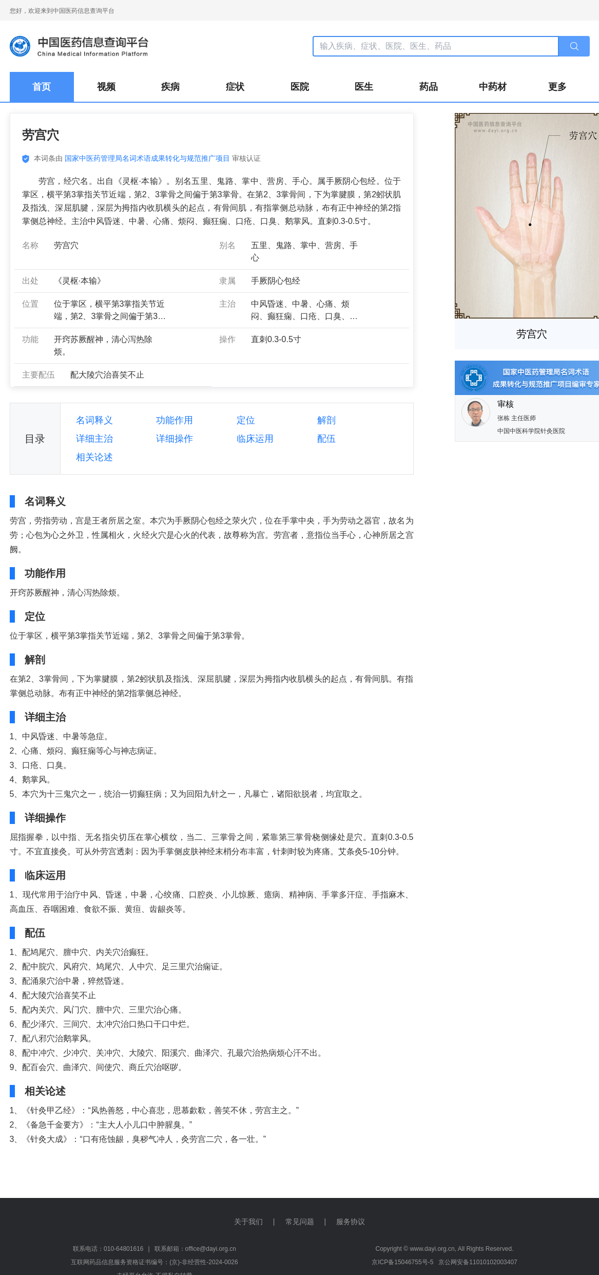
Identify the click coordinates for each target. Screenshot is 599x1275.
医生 (364, 87)
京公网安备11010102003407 (477, 1262)
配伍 (326, 439)
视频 (106, 87)
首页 (41, 87)
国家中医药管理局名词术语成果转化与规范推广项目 (147, 158)
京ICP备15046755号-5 (402, 1262)
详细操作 (174, 439)
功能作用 (174, 420)
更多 (557, 87)
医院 (300, 87)
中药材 (493, 87)
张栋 (504, 418)
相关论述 (94, 457)
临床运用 (255, 439)
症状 (235, 87)
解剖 (326, 420)
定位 (246, 420)
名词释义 (94, 420)
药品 (428, 87)
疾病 (170, 87)
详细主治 (94, 439)
